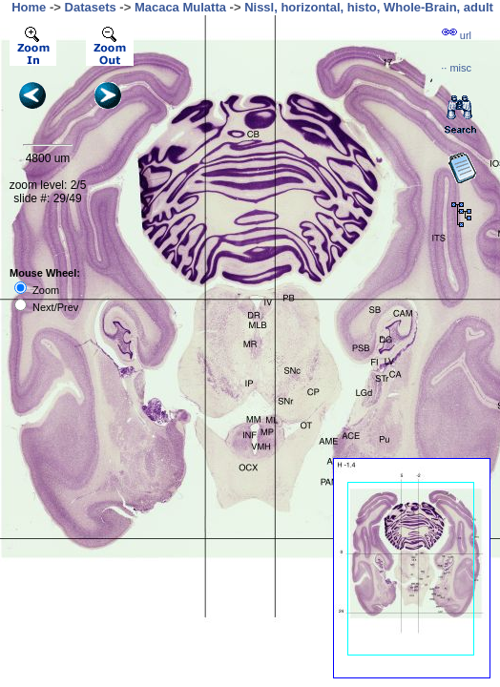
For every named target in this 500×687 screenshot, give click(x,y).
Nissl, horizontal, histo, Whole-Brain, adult (368, 7)
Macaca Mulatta (180, 7)
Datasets (90, 7)
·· (456, 67)
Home (28, 7)
